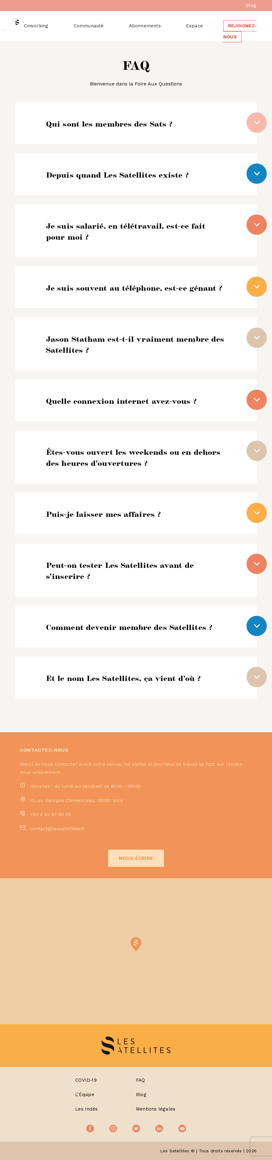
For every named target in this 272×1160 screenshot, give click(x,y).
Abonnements (145, 26)
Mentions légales (155, 1109)
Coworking (36, 26)
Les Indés (86, 1109)
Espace (194, 26)
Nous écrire (136, 858)
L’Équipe (84, 1094)
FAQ (140, 1080)
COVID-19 (86, 1080)
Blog (251, 5)
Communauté (89, 26)
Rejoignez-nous (240, 31)
